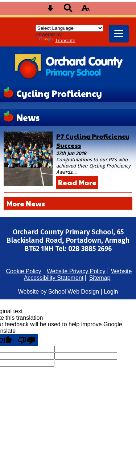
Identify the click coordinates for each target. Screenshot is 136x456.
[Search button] (68, 10)
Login (111, 291)
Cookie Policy (23, 271)
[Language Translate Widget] (69, 28)
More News (26, 203)
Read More (77, 182)
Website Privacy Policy (76, 271)
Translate (57, 40)
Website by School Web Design (58, 291)
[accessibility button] (86, 10)
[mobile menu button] (119, 34)
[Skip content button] (50, 10)
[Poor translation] (26, 340)
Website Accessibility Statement (78, 274)
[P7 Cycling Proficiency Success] (28, 159)
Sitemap (100, 278)
